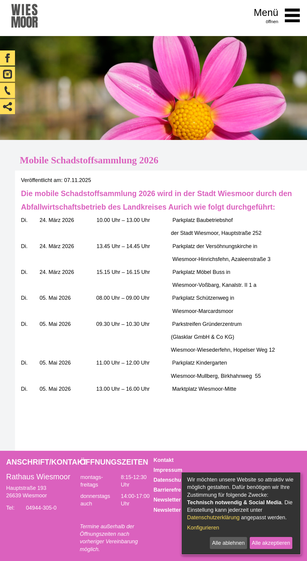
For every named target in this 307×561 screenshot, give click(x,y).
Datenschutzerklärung (213, 517)
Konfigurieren (203, 528)
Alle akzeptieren (271, 543)
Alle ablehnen (228, 543)
